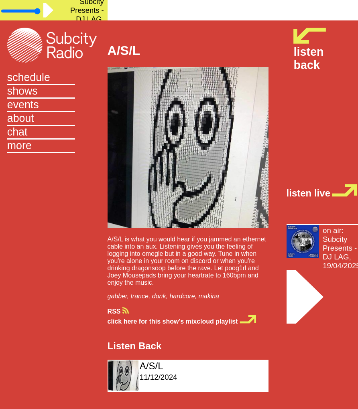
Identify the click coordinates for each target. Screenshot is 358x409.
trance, (141, 296)
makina (208, 296)
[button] (53, 146)
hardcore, (183, 296)
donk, (161, 296)
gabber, (119, 296)
